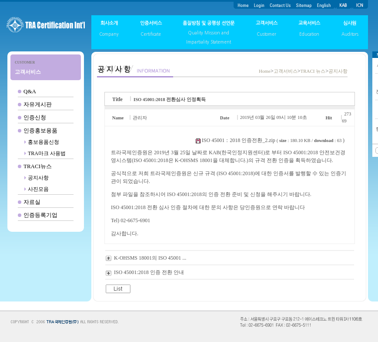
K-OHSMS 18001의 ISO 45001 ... (150, 258)
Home (265, 71)
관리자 (140, 117)
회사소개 (109, 23)
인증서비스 (151, 23)
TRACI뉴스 (37, 166)
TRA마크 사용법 (47, 153)
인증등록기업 (40, 215)
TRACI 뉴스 (312, 71)
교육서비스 (309, 23)
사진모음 (38, 189)
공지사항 (38, 178)
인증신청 (34, 117)
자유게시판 (37, 104)
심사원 (349, 23)
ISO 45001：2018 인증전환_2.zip (238, 140)
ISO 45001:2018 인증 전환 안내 (149, 272)
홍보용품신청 (43, 142)
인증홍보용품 (40, 130)
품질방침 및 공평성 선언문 (208, 23)
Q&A (29, 91)
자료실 (31, 202)
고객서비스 (267, 23)
